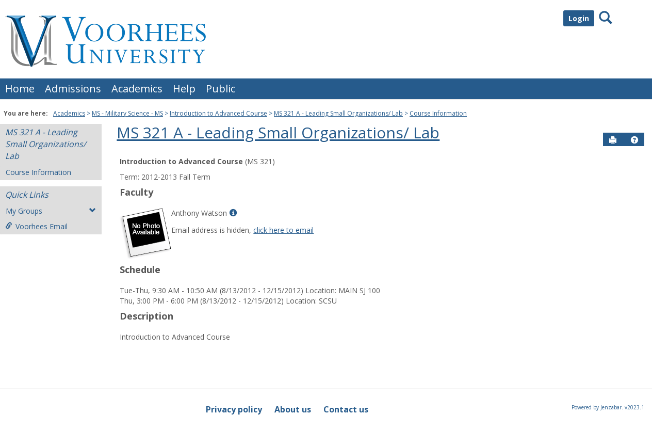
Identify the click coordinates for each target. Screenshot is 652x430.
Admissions (73, 88)
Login (578, 18)
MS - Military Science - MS (127, 113)
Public (220, 88)
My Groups (51, 211)
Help (184, 88)
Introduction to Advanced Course (218, 113)
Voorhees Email (36, 226)
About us (292, 409)
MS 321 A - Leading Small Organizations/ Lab (338, 113)
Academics (136, 88)
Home (20, 88)
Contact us (345, 409)
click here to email (283, 230)
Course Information (438, 113)
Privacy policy (234, 409)
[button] (634, 140)
